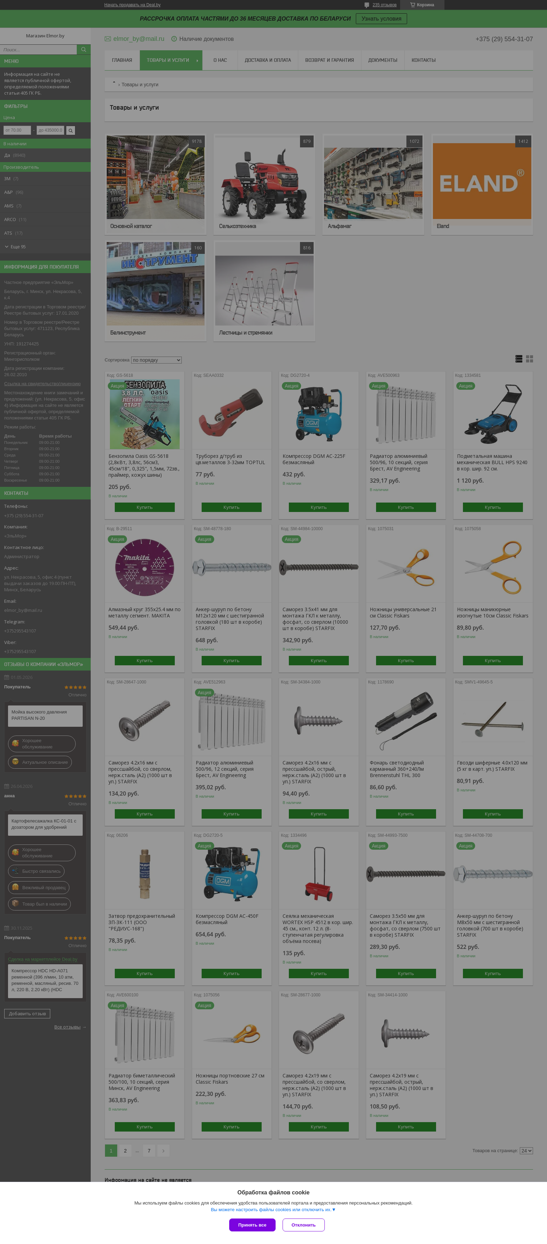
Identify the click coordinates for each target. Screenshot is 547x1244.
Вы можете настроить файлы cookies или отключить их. (271, 1209)
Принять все (252, 1225)
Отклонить (304, 1225)
